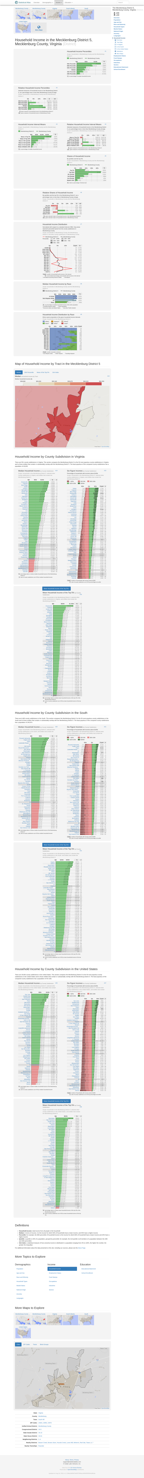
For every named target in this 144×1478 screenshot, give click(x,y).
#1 (105, 51)
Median (18, 372)
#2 (56, 87)
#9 (81, 314)
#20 (56, 727)
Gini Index (55, 372)
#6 (81, 192)
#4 (105, 124)
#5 (105, 156)
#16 (81, 594)
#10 (108, 376)
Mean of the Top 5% (43, 372)
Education (68, 2)
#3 (56, 124)
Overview (36, 2)
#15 (105, 470)
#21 (105, 727)
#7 (81, 224)
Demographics (47, 2)
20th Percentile (29, 372)
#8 (81, 284)
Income (59, 2)
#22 (81, 850)
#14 (56, 470)
